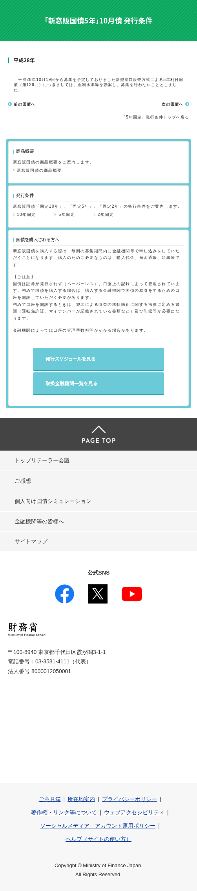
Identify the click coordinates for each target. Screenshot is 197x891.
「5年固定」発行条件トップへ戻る (155, 117)
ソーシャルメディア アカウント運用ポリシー (97, 826)
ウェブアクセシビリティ (134, 812)
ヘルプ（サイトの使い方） (98, 839)
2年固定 (106, 214)
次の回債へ (172, 104)
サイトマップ (31, 541)
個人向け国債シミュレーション (53, 501)
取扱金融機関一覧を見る (72, 383)
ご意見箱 (50, 799)
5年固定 (66, 214)
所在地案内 (81, 799)
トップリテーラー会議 (42, 460)
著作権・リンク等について (64, 812)
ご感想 (23, 481)
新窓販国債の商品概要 (39, 170)
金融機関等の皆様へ (39, 521)
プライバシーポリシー (129, 799)
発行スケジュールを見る (71, 358)
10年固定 (26, 214)
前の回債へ (24, 104)
